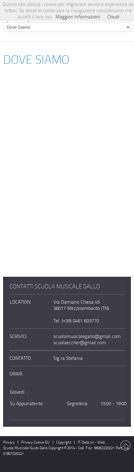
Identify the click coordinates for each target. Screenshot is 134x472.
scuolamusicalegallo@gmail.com (87, 336)
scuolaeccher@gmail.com (79, 342)
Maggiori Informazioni (78, 17)
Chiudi (113, 17)
